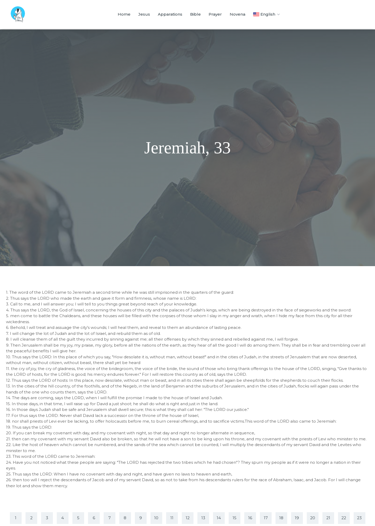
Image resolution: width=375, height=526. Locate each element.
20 (312, 517)
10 (156, 517)
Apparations (170, 14)
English (267, 14)
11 (171, 517)
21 (328, 517)
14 (219, 517)
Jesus (144, 14)
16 (250, 517)
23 (359, 517)
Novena (237, 14)
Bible (195, 14)
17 (266, 517)
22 (343, 517)
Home (124, 14)
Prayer (215, 14)
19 (297, 517)
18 (281, 517)
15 (234, 517)
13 (203, 517)
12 (188, 517)
